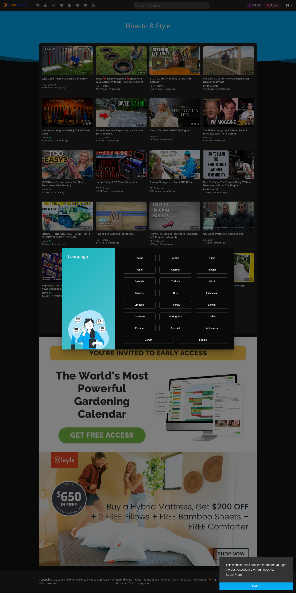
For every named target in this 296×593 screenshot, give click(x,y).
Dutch (212, 258)
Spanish (139, 281)
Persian (139, 328)
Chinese (139, 293)
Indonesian (212, 293)
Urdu (175, 293)
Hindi (212, 281)
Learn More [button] (234, 574)
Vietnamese (212, 328)
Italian (212, 316)
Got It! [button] (256, 586)
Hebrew (175, 304)
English (139, 258)
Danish (148, 339)
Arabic (175, 258)
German (175, 269)
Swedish (175, 328)
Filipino (203, 339)
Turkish (175, 281)
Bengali (212, 304)
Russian (212, 269)
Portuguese (175, 316)
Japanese (139, 316)
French (139, 269)
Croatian (139, 304)
